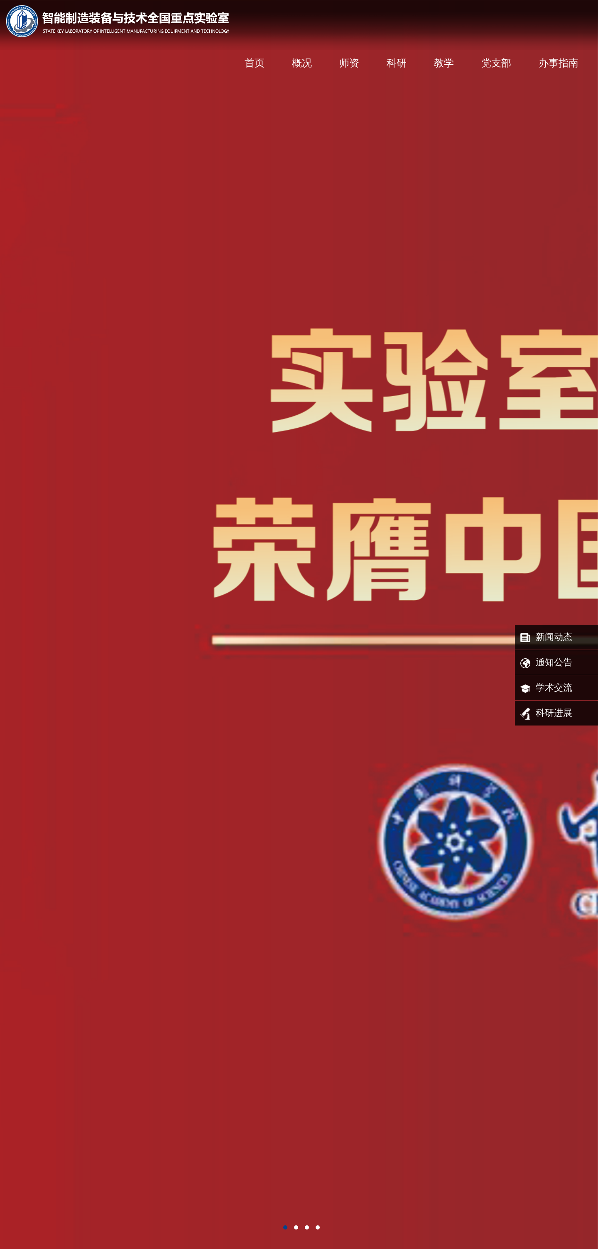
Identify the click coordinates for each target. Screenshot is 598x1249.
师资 (349, 63)
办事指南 (558, 63)
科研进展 (546, 713)
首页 (255, 63)
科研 (397, 63)
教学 (444, 63)
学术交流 (546, 688)
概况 (302, 63)
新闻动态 (546, 638)
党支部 (496, 63)
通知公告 (546, 663)
